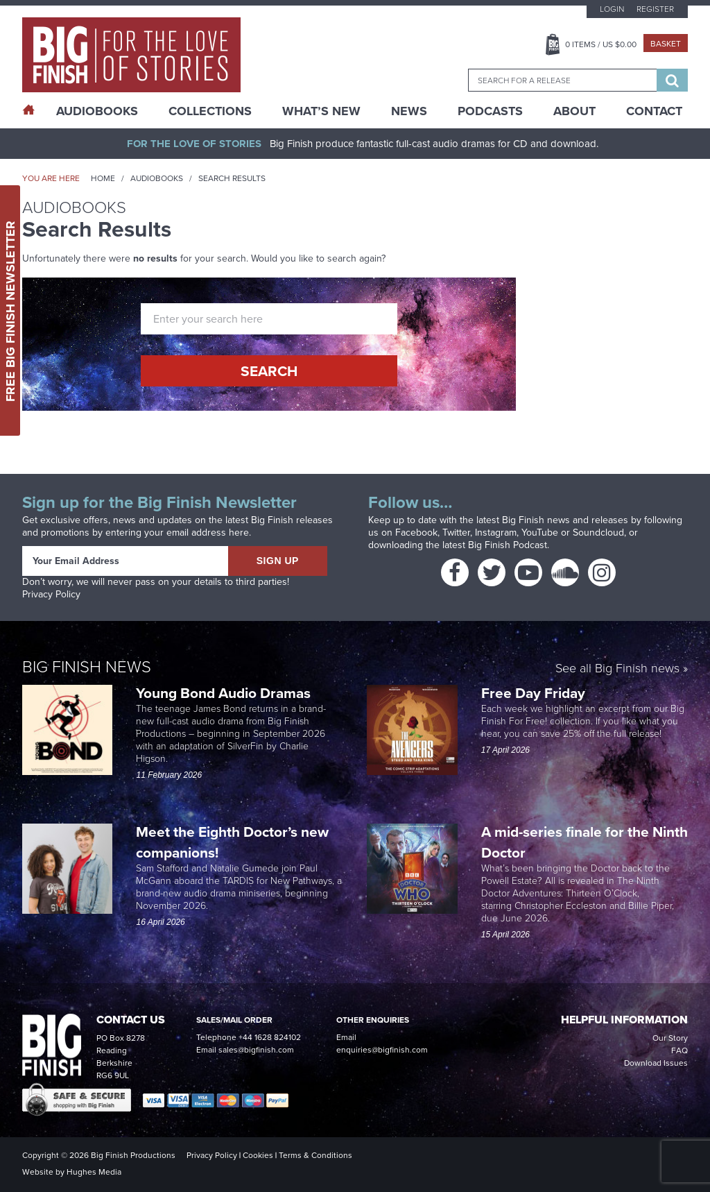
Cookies (258, 1155)
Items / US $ (601, 44)
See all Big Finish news (617, 668)
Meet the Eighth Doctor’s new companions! (232, 842)
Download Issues (656, 1063)
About (574, 111)
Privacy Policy (51, 594)
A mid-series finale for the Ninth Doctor (584, 842)
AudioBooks (97, 111)
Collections (210, 111)
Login (612, 9)
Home (103, 178)
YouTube (539, 532)
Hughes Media (94, 1172)
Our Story (670, 1038)
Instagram (496, 532)
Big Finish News (86, 665)
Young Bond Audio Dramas (225, 693)
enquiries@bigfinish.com (382, 1050)
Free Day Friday (533, 693)
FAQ (679, 1050)
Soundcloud (598, 532)
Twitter (456, 532)
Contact (654, 111)
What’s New (321, 111)
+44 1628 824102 (270, 1037)
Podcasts (490, 111)
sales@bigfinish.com (256, 1050)
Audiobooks (156, 178)
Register (655, 9)
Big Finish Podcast (507, 545)
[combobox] (562, 80)
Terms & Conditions (315, 1155)
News (409, 111)
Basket (665, 43)
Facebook (416, 532)
